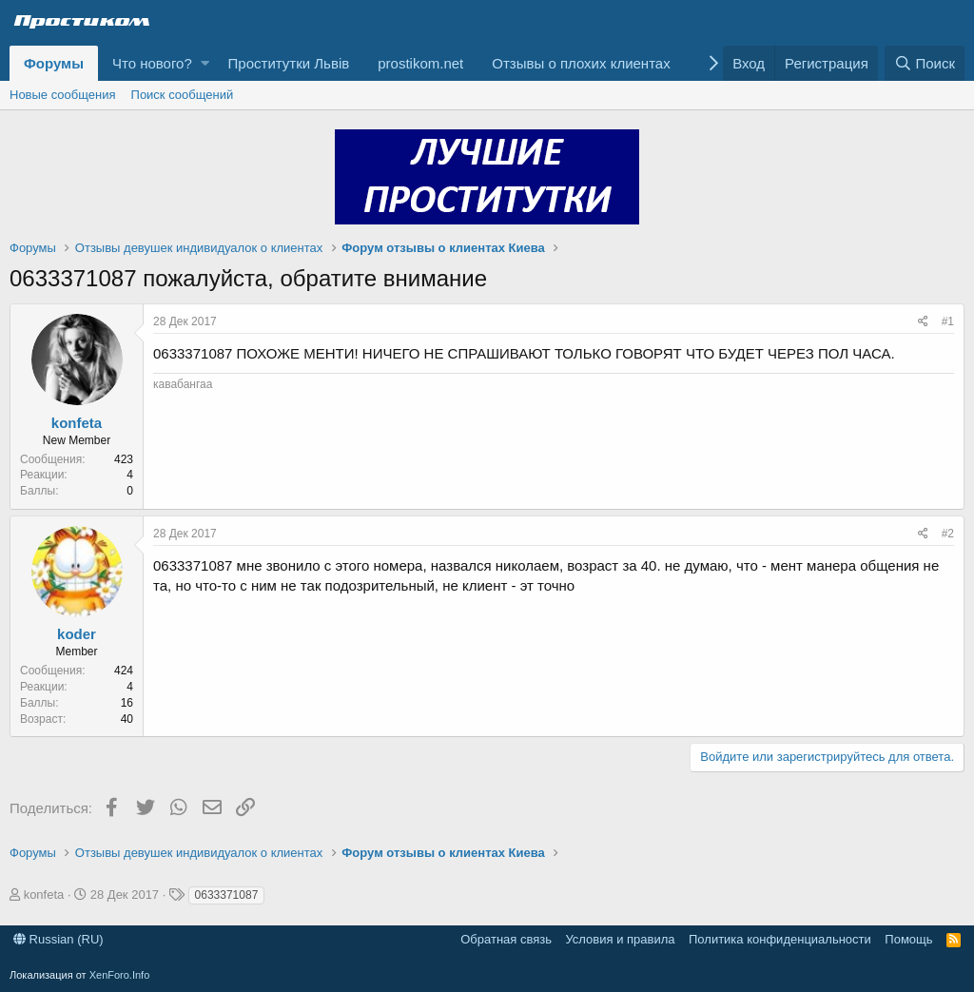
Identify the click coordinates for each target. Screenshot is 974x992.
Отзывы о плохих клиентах (581, 63)
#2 (948, 533)
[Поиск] (924, 63)
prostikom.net (420, 63)
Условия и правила (619, 939)
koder (76, 634)
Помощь (908, 939)
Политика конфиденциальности (780, 939)
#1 (948, 321)
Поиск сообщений (182, 95)
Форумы (54, 63)
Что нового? (152, 63)
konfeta (76, 423)
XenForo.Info (119, 975)
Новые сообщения (63, 95)
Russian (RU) (58, 939)
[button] (205, 63)
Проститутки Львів (289, 63)
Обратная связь (506, 939)
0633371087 (227, 895)
